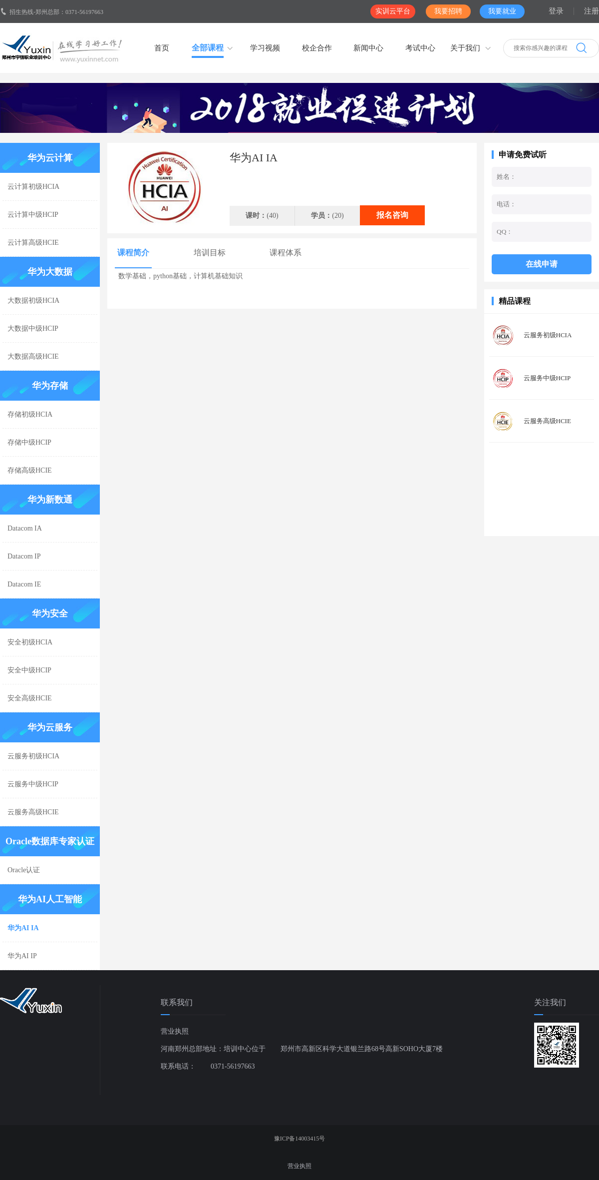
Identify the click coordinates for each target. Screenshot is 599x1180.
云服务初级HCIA (33, 756)
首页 (161, 48)
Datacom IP (23, 556)
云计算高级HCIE (33, 242)
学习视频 (265, 48)
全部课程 (208, 47)
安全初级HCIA (29, 642)
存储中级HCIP (29, 442)
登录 (556, 11)
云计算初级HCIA (33, 186)
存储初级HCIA (29, 414)
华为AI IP (22, 956)
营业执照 (175, 1031)
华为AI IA (23, 928)
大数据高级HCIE (33, 356)
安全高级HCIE (29, 698)
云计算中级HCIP (32, 214)
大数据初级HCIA (33, 300)
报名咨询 (392, 215)
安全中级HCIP (29, 670)
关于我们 (465, 48)
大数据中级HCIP (32, 328)
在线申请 (542, 264)
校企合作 (317, 48)
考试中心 (420, 48)
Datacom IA (24, 528)
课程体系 (285, 252)
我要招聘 (448, 11)
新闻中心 (368, 48)
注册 (591, 11)
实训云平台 (392, 11)
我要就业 (502, 11)
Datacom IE (24, 584)
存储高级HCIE (29, 470)
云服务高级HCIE (33, 812)
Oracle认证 (23, 870)
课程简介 (133, 252)
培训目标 (210, 252)
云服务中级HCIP (32, 784)
